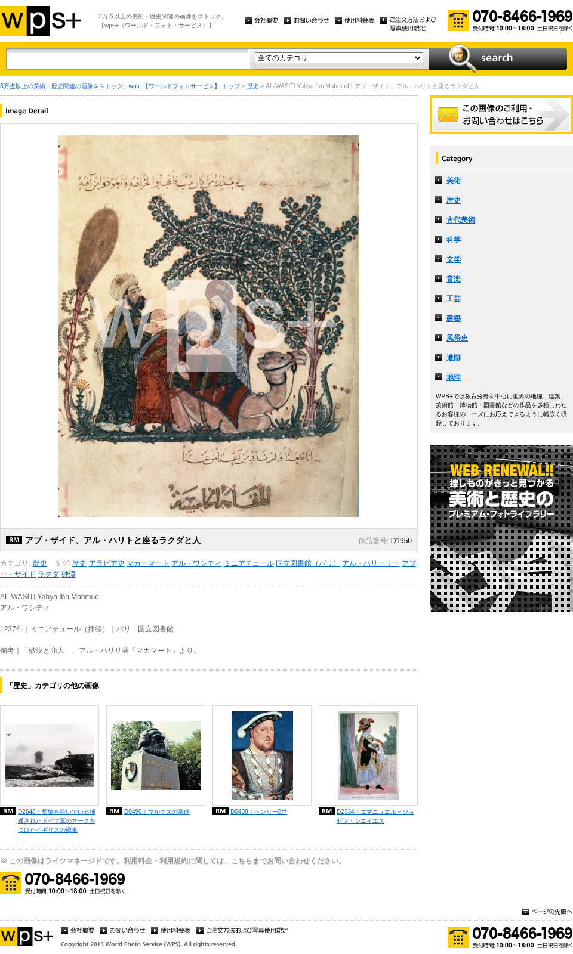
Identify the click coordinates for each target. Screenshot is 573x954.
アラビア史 (107, 563)
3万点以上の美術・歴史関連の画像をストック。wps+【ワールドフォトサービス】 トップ (120, 86)
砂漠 (68, 574)
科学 (453, 240)
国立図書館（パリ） (308, 563)
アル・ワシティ (196, 563)
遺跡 (453, 358)
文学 (453, 259)
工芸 (453, 299)
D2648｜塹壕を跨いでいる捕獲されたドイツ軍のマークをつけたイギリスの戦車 (57, 821)
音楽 (453, 279)
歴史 (253, 86)
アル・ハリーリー (370, 563)
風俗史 (457, 338)
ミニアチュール (249, 563)
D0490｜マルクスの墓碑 (157, 812)
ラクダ (48, 574)
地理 (453, 377)
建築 (453, 318)
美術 (453, 180)
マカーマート (148, 563)
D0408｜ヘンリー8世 (258, 812)
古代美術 (460, 220)
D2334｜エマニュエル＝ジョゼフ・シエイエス (375, 816)
